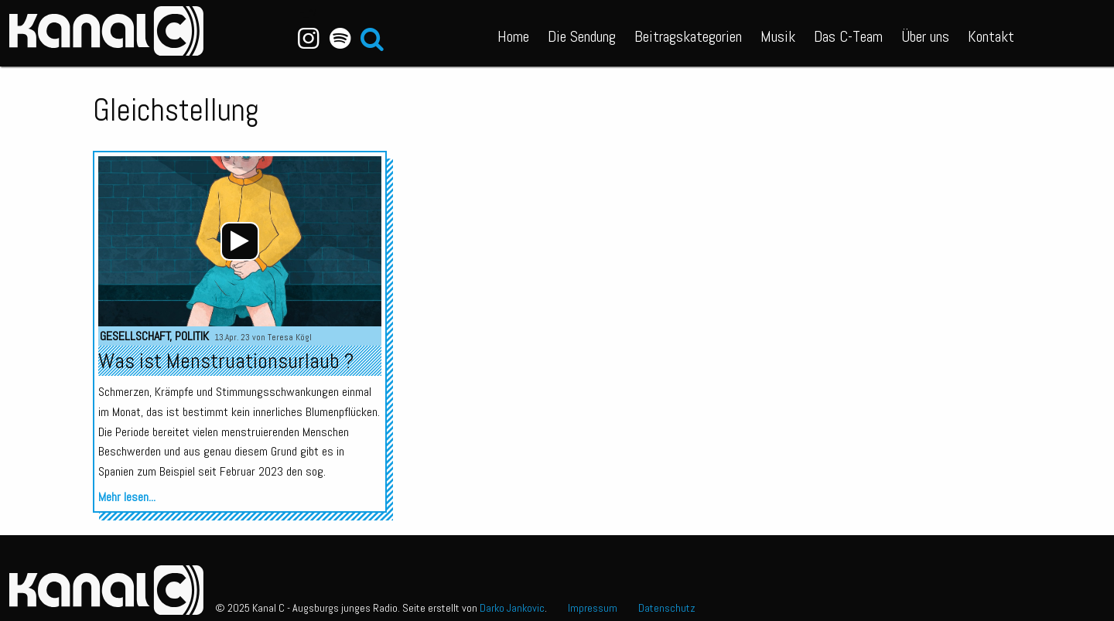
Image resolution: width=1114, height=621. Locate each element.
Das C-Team (848, 36)
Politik (192, 336)
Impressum (592, 608)
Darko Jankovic (512, 608)
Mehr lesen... (126, 497)
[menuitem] (513, 33)
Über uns (925, 36)
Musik (777, 36)
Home (513, 36)
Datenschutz (666, 608)
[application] (239, 241)
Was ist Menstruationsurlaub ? (226, 360)
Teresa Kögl (290, 337)
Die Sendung (582, 36)
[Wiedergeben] (239, 241)
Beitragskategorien (688, 36)
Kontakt (991, 36)
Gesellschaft (135, 336)
